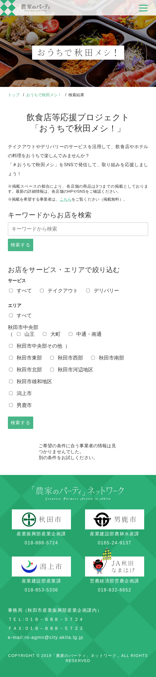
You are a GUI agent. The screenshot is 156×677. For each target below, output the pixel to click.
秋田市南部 (107, 358)
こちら (66, 199)
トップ (14, 95)
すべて (20, 290)
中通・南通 (85, 334)
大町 (52, 334)
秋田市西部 (66, 358)
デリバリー (102, 290)
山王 (26, 334)
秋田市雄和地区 (30, 381)
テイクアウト (59, 290)
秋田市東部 (25, 358)
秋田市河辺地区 (71, 370)
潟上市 (20, 393)
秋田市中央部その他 (35, 346)
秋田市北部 (25, 370)
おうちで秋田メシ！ (44, 95)
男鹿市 (20, 405)
